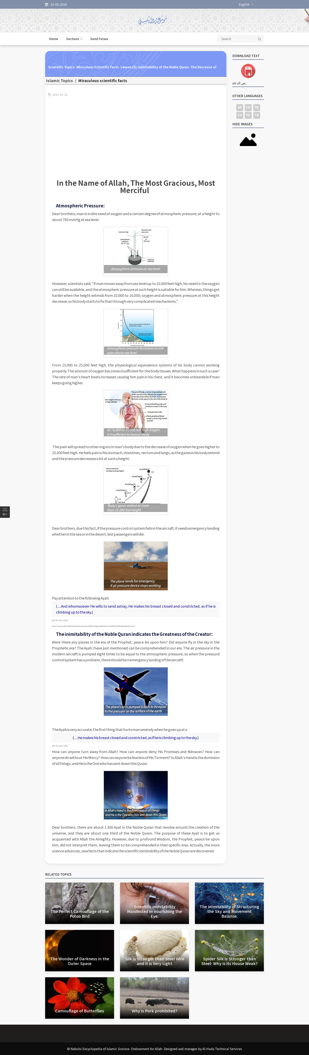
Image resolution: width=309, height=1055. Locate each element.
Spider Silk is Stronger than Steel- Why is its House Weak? (229, 961)
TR (257, 114)
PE (248, 114)
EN (248, 107)
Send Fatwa (99, 38)
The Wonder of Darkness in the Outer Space (79, 961)
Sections (74, 38)
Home (53, 38)
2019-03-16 (59, 95)
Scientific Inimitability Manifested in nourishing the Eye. (154, 911)
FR (257, 107)
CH (239, 114)
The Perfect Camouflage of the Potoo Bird (80, 913)
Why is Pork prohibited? (154, 1011)
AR (240, 107)
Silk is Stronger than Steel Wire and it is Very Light (154, 961)
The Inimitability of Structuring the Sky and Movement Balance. (229, 911)
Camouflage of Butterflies (79, 1011)
